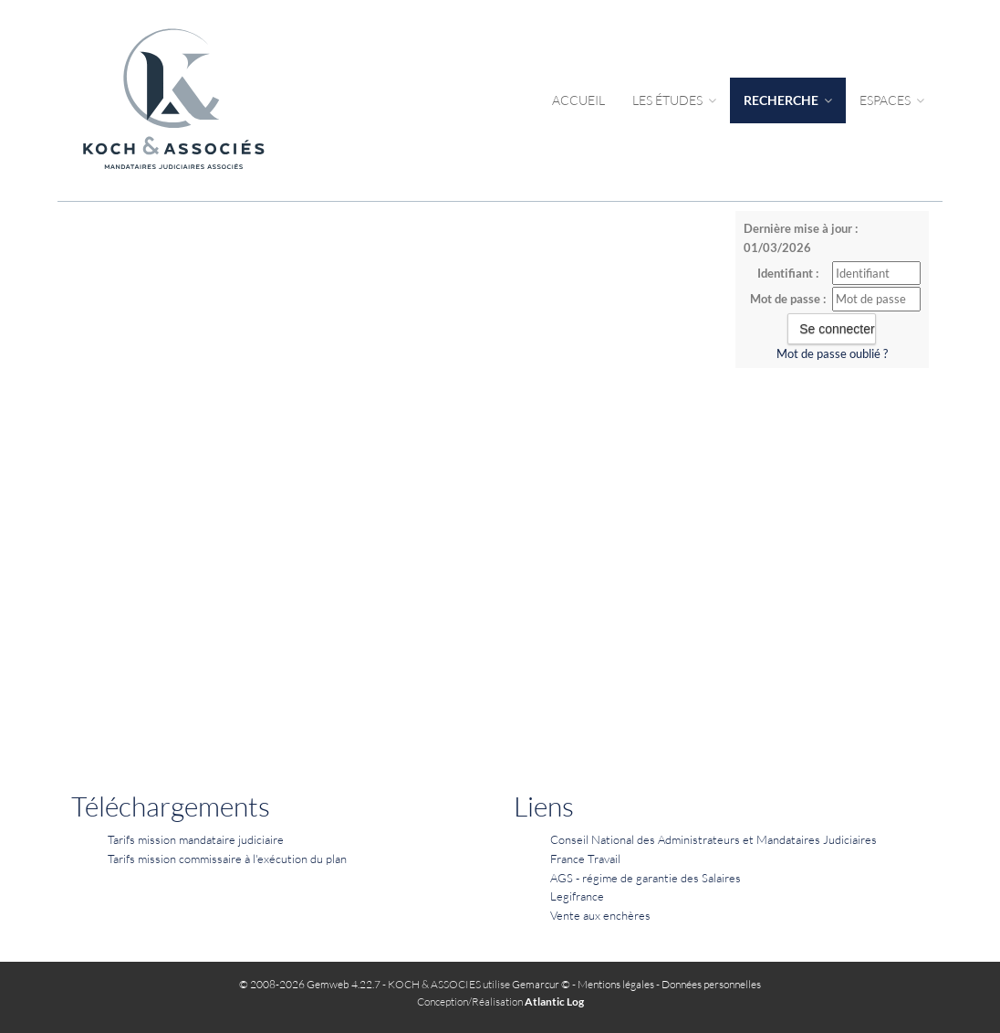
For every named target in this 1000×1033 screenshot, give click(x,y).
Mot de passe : (788, 298)
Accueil (578, 100)
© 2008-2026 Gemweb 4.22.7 (309, 984)
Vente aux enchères (600, 915)
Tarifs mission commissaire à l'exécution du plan (227, 858)
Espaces (891, 100)
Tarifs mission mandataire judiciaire (196, 839)
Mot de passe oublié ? (832, 353)
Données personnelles (711, 984)
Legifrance (577, 896)
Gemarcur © (541, 984)
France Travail (585, 858)
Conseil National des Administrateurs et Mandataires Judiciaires (713, 839)
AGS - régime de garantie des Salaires (645, 877)
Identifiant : (787, 273)
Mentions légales (616, 984)
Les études (674, 100)
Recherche (788, 100)
